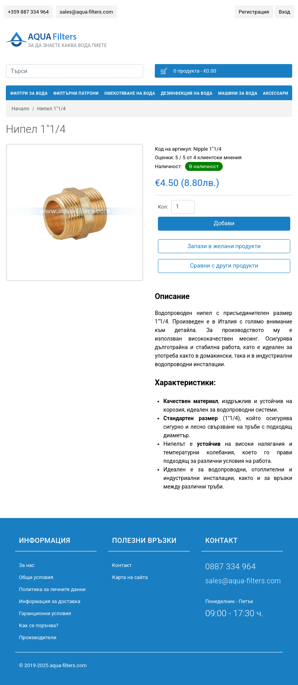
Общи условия (36, 577)
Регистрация (254, 12)
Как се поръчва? (38, 625)
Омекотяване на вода (129, 93)
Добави (224, 223)
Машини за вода (237, 93)
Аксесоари (275, 93)
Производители (37, 637)
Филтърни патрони (76, 93)
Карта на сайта (130, 577)
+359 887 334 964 (28, 12)
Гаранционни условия (45, 613)
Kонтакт (122, 565)
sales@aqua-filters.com (86, 12)
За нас (27, 565)
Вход (284, 12)
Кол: (163, 207)
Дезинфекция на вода (186, 93)
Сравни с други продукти (224, 265)
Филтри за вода (29, 93)
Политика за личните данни (52, 589)
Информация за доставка (49, 601)
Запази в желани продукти (224, 246)
